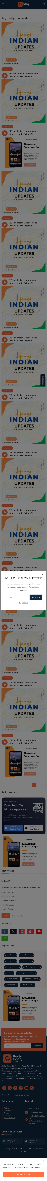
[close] (44, 1161)
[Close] (42, 574)
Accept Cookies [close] (23, 1174)
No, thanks (23, 603)
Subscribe (36, 597)
